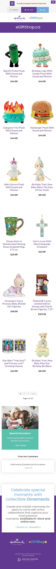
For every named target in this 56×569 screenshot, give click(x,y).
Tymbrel (32, 555)
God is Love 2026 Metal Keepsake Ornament (42, 244)
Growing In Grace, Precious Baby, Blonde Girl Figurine (14, 303)
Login (43, 10)
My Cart (29, 10)
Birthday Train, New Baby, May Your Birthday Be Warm (42, 363)
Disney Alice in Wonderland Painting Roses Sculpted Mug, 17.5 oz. (14, 245)
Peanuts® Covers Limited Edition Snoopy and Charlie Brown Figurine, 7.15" (42, 305)
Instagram (12, 3)
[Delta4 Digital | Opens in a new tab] (28, 561)
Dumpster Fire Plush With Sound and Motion (14, 130)
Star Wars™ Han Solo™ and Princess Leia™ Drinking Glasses (14, 363)
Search (14, 10)
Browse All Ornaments (29, 527)
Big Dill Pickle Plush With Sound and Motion (14, 73)
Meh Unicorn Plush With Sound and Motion (14, 187)
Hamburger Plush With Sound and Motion (42, 129)
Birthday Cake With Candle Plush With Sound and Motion (42, 73)
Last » (34, 394)
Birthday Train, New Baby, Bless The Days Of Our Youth (42, 187)
